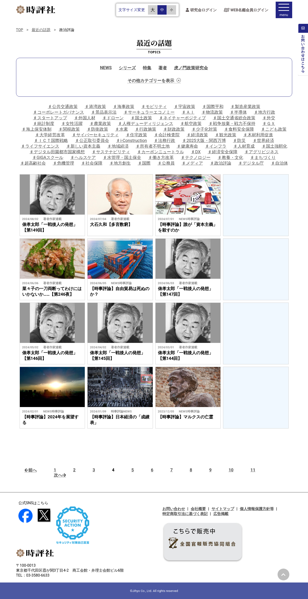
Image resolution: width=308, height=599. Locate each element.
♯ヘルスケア (83, 157)
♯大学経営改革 (50, 134)
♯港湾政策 (95, 106)
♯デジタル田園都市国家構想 (57, 151)
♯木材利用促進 (258, 134)
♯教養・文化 (230, 157)
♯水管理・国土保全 (122, 157)
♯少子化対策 (204, 129)
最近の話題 (41, 30)
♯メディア (192, 163)
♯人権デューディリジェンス (145, 123)
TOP (19, 30)
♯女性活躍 (72, 123)
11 (252, 469)
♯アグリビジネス (261, 151)
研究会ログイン (201, 10)
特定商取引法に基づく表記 (185, 514)
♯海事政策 (123, 106)
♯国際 (144, 163)
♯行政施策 (145, 129)
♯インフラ (215, 146)
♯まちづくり (263, 157)
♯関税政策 (69, 129)
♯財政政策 (174, 129)
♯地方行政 (264, 112)
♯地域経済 (118, 146)
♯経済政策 (197, 134)
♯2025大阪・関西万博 (204, 140)
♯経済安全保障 (222, 151)
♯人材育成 (244, 146)
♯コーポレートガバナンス (58, 112)
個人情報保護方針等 (257, 509)
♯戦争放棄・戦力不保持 (232, 123)
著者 (162, 67)
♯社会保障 (91, 163)
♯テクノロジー (196, 157)
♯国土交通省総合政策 (234, 117)
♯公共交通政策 (63, 106)
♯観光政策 (225, 134)
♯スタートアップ (50, 117)
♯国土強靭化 (274, 146)
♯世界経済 (263, 140)
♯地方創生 (120, 163)
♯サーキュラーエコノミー (149, 112)
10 (230, 469)
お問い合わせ (173, 509)
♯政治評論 (220, 163)
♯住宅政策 (136, 134)
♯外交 (268, 117)
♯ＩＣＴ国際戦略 (51, 140)
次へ (60, 475)
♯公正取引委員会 (92, 140)
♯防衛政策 (97, 129)
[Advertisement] (255, 205)
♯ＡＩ (188, 112)
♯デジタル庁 (251, 163)
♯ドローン (113, 117)
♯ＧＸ (268, 123)
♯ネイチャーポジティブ (182, 117)
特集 (147, 67)
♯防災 (239, 140)
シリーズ (127, 67)
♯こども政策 (274, 129)
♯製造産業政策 (245, 106)
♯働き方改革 (161, 157)
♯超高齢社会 (33, 163)
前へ (31, 470)
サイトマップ (222, 509)
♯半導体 (238, 112)
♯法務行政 (164, 140)
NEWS (106, 67)
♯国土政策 (141, 117)
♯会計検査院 (167, 134)
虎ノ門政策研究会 (191, 67)
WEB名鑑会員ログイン (246, 10)
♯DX (196, 151)
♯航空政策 (191, 123)
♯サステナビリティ (111, 151)
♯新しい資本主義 (83, 146)
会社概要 (198, 509)
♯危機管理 (63, 163)
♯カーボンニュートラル (160, 151)
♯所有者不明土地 (153, 146)
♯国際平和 (213, 106)
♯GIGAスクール (47, 157)
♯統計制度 (43, 123)
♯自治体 (279, 163)
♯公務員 (166, 163)
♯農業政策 (100, 123)
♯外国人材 (84, 117)
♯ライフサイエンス (40, 146)
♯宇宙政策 (184, 106)
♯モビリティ (154, 106)
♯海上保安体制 (36, 129)
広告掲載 (220, 514)
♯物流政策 (212, 112)
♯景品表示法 (104, 112)
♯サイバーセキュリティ (95, 134)
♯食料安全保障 (239, 129)
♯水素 (121, 129)
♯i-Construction (131, 140)
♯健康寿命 (187, 146)
